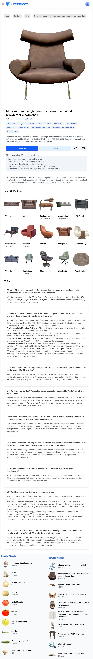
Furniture (17, 16)
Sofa (27, 16)
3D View (55, 148)
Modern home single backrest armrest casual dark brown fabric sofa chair (59, 16)
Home (7, 16)
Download (22, 148)
